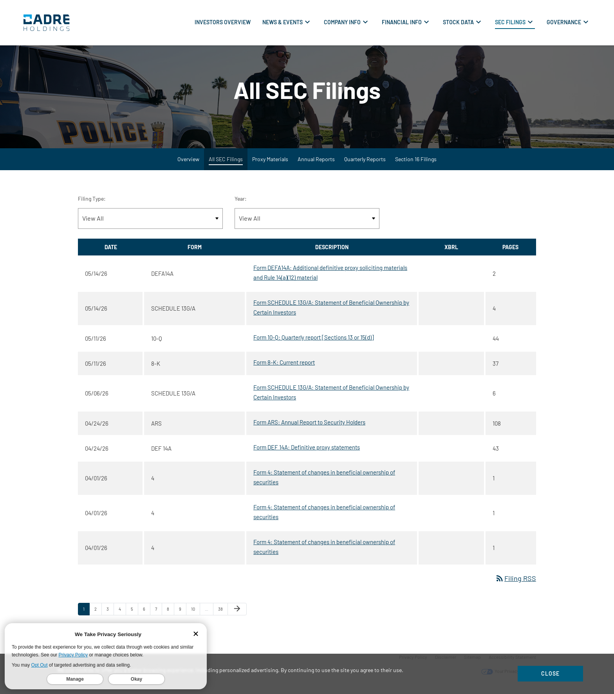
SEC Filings (510, 22)
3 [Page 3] (110, 614)
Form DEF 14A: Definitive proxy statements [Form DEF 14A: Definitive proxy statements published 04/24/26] (306, 451)
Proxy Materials (270, 163)
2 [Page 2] (98, 614)
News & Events (282, 22)
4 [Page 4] (122, 614)
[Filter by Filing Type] (150, 222)
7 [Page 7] (158, 614)
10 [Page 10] (195, 614)
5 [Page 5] (134, 614)
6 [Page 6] (146, 614)
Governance (564, 22)
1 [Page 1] (86, 614)
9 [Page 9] (182, 614)
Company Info (342, 22)
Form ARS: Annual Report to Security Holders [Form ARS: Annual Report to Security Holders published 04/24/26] (309, 426)
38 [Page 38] (223, 614)
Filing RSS (515, 582)
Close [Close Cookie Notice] (550, 673)
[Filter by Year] (307, 222)
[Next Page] (237, 613)
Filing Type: (92, 202)
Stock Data (458, 22)
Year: (241, 202)
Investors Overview (223, 22)
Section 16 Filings (416, 163)
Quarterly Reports (365, 163)
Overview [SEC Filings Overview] (188, 163)
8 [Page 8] (170, 614)
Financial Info (402, 22)
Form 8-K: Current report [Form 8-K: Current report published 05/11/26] (284, 366)
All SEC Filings (226, 163)
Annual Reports (316, 163)
